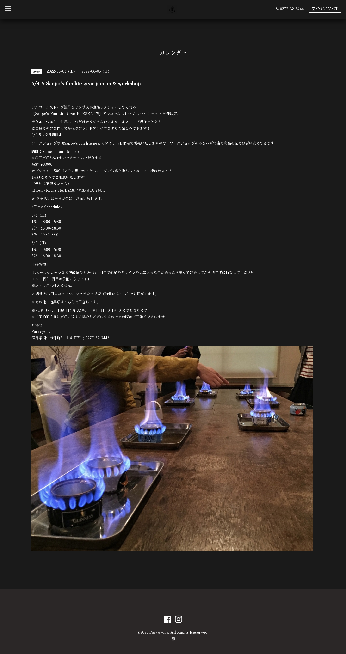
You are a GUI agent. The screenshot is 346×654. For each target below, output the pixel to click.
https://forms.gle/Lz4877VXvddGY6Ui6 (68, 190)
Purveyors (158, 632)
